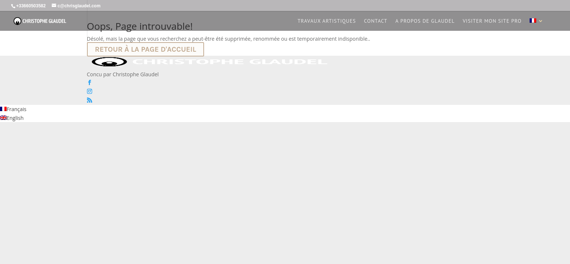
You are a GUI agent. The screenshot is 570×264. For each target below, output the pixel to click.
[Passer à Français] (13, 109)
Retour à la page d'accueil (145, 49)
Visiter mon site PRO (492, 21)
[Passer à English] (11, 117)
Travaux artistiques (327, 21)
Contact (376, 21)
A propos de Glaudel (424, 21)
